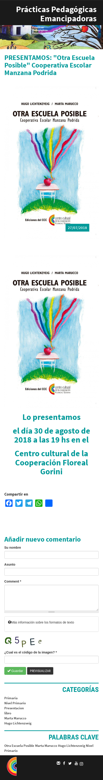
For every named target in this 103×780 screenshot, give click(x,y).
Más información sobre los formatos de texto (41, 622)
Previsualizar (40, 671)
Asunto (9, 564)
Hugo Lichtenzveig (18, 723)
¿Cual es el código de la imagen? (30, 652)
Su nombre (12, 547)
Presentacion (14, 708)
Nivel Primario (15, 703)
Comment (12, 581)
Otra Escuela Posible (19, 745)
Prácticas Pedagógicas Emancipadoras (56, 14)
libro (7, 713)
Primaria (11, 698)
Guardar (15, 671)
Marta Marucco (15, 718)
